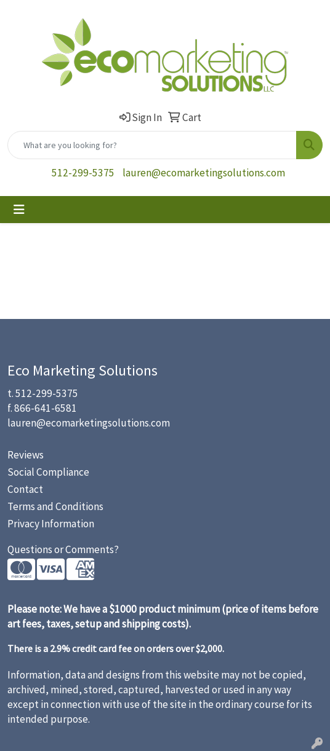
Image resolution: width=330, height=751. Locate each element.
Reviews (25, 455)
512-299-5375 (83, 172)
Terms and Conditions (55, 506)
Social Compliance (48, 472)
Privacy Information (50, 523)
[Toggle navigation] (19, 209)
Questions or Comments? (63, 549)
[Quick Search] (152, 145)
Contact (25, 489)
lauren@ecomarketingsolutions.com (204, 172)
